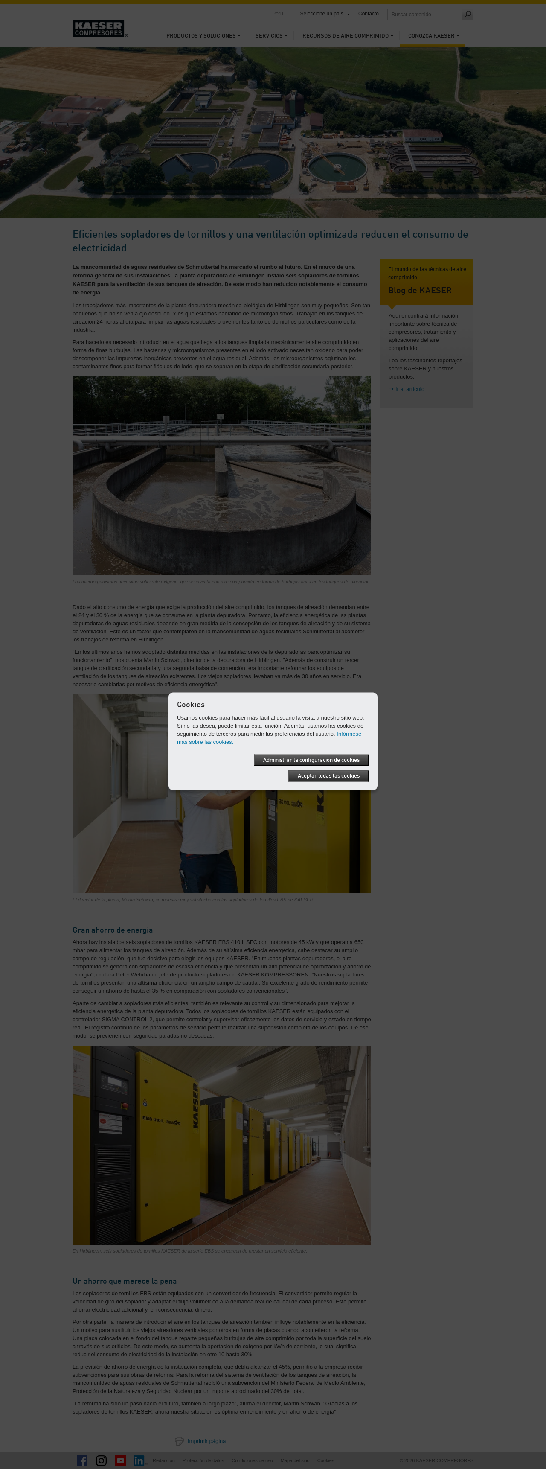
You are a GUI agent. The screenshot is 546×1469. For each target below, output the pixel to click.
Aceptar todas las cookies (329, 776)
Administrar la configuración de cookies (311, 760)
